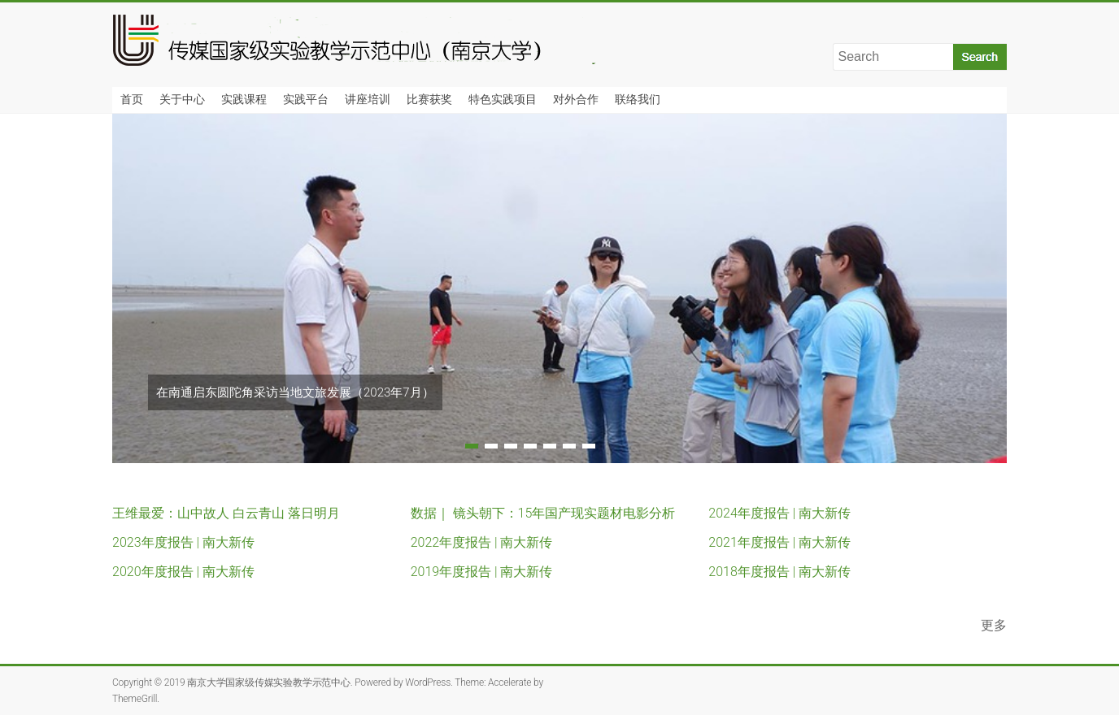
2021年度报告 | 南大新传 (779, 542)
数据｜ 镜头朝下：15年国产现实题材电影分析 (543, 513)
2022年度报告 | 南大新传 (482, 542)
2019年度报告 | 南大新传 (482, 571)
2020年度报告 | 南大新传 (183, 571)
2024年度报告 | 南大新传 (779, 513)
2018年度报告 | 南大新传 (779, 571)
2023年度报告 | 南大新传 (183, 542)
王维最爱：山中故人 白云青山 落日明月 (226, 513)
